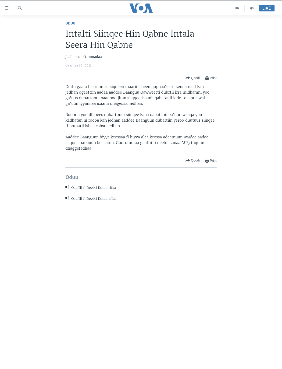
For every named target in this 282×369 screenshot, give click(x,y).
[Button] (193, 78)
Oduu (70, 23)
